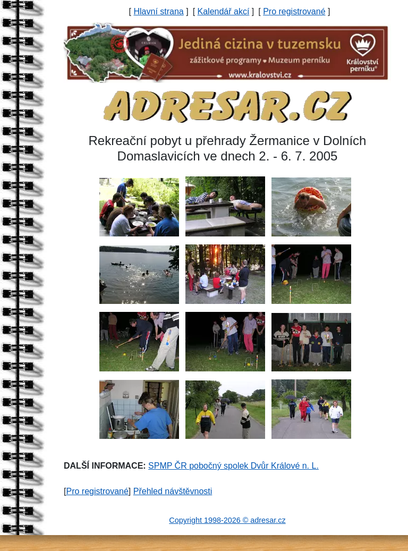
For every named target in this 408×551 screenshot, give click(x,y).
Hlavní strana (158, 11)
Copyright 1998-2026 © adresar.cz (227, 520)
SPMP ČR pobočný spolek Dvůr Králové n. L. (233, 465)
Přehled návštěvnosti (172, 491)
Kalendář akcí (224, 11)
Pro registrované (294, 11)
